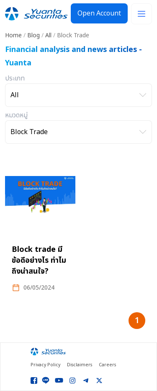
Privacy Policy (45, 365)
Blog (33, 35)
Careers (107, 365)
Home (13, 35)
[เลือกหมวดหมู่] (78, 132)
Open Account (99, 13)
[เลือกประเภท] (78, 95)
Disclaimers (79, 365)
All (48, 35)
